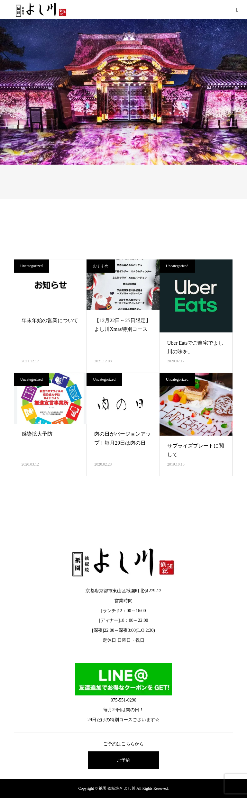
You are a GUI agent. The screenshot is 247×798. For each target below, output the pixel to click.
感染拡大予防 (37, 434)
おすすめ (100, 266)
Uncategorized (31, 266)
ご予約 (123, 760)
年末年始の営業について (50, 320)
